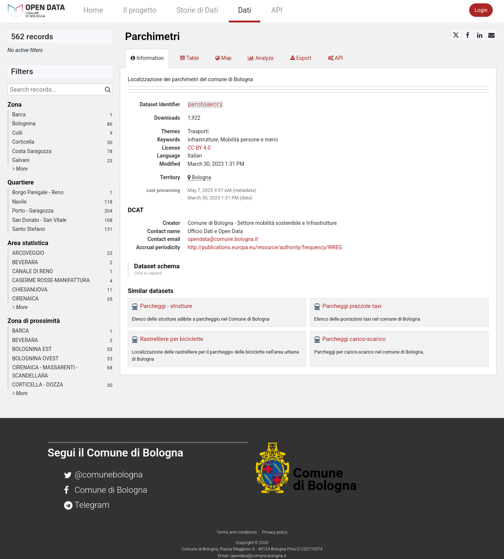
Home (93, 10)
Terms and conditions (237, 532)
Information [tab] (147, 58)
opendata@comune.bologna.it (223, 239)
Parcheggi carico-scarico (354, 339)
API (276, 10)
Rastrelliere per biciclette (171, 339)
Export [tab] (301, 58)
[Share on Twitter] (456, 35)
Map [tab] (223, 58)
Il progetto (140, 10)
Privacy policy (275, 532)
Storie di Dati (197, 10)
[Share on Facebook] (467, 35)
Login (481, 10)
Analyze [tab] (260, 58)
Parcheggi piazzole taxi (352, 306)
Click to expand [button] (148, 273)
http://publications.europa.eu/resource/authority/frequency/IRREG (265, 247)
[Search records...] (59, 89)
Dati (244, 10)
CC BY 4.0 (199, 148)
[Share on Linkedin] (479, 35)
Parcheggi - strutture (166, 306)
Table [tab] (189, 58)
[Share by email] (491, 35)
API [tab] (335, 58)
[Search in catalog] (107, 89)
